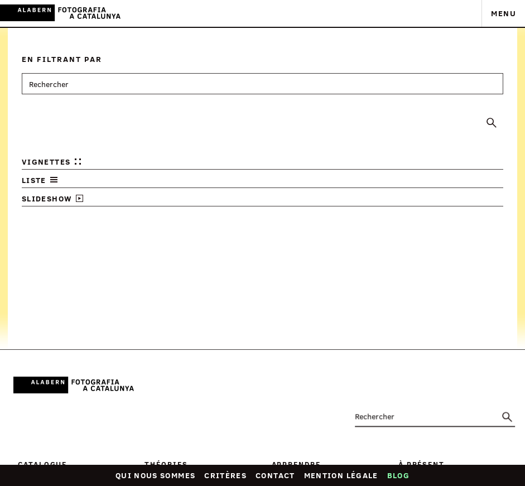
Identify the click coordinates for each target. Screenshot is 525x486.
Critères (225, 475)
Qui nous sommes (155, 475)
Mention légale (341, 475)
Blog (398, 475)
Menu (503, 13)
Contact (275, 475)
